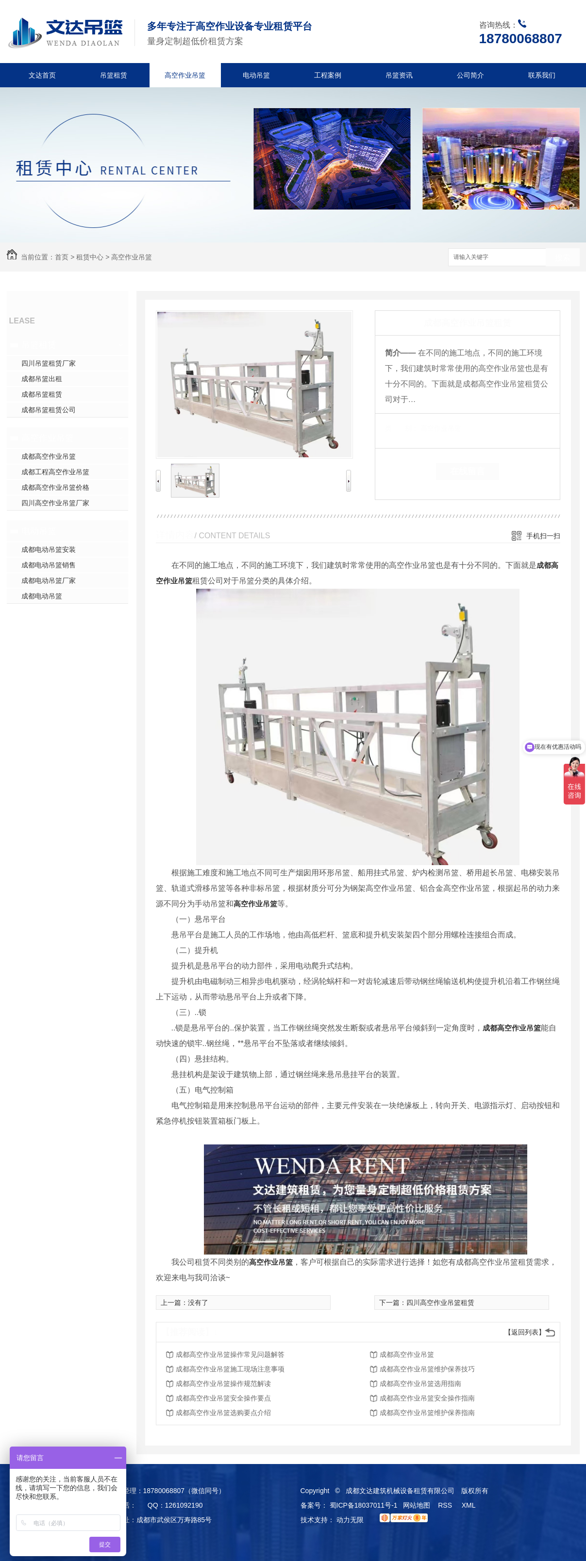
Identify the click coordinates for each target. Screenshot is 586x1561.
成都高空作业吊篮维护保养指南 (427, 1412)
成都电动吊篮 (41, 596)
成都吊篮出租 (41, 379)
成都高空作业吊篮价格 (55, 487)
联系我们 (541, 75)
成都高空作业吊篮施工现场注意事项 (230, 1369)
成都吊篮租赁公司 (48, 410)
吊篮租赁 (113, 75)
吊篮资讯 (399, 75)
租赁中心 (89, 257)
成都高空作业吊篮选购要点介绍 (223, 1412)
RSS (446, 1505)
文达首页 (42, 75)
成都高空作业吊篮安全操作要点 (223, 1398)
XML (469, 1505)
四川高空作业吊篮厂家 (55, 503)
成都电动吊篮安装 (48, 549)
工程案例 (327, 75)
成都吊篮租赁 (41, 394)
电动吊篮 (256, 75)
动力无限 (350, 1520)
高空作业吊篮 (185, 75)
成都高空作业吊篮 (48, 456)
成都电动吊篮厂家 (48, 580)
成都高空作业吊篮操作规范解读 (223, 1383)
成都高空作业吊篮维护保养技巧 (427, 1369)
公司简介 (470, 75)
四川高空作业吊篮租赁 (440, 1302)
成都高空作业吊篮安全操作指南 (427, 1398)
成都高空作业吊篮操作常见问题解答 (230, 1354)
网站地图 (416, 1505)
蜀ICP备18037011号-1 (364, 1505)
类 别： (402, 428)
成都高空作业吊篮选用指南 (420, 1383)
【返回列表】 (524, 1332)
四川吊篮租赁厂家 (48, 363)
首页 (61, 257)
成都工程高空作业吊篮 (55, 472)
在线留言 (467, 471)
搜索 (562, 258)
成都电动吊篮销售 (48, 565)
